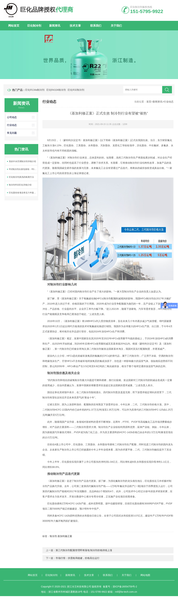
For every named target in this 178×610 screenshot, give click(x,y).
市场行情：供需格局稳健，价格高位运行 (77, 558)
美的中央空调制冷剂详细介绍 (22, 161)
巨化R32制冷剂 (76, 89)
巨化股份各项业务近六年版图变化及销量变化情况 (23, 192)
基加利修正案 (65, 536)
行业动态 (168, 101)
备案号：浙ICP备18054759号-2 (120, 586)
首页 (148, 101)
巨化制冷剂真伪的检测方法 (21, 177)
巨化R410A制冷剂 (56, 89)
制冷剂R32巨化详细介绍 (20, 185)
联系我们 (95, 25)
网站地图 (145, 575)
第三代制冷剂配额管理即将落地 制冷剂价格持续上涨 (84, 550)
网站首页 (13, 25)
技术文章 (75, 25)
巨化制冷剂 (34, 25)
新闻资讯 (54, 25)
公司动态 (21, 117)
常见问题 (21, 132)
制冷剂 (53, 536)
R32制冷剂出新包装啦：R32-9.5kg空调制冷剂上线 (23, 169)
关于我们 (116, 25)
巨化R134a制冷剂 (34, 89)
